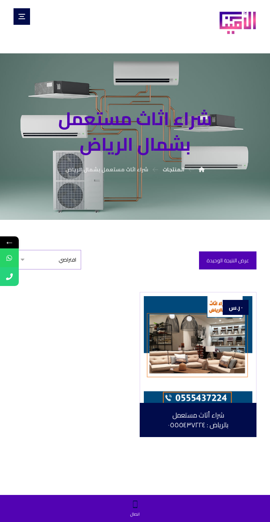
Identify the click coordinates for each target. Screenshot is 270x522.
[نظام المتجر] (47, 259)
